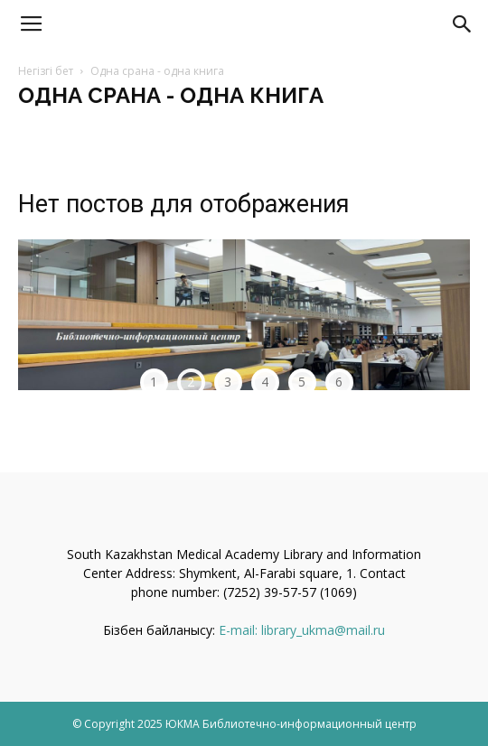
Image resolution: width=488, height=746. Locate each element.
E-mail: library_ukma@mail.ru (302, 630)
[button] (462, 24)
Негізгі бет (45, 71)
